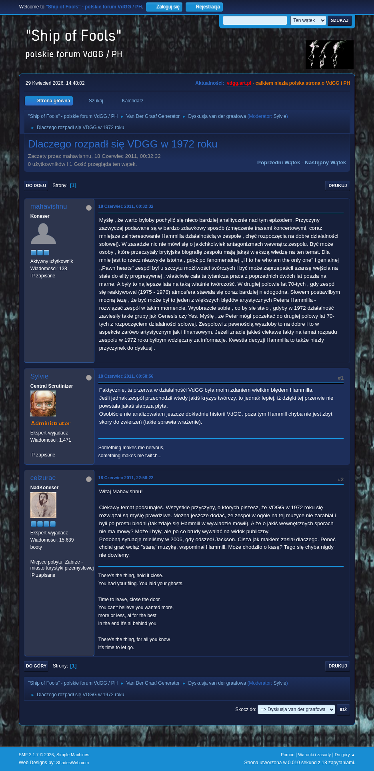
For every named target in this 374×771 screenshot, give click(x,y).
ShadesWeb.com (72, 762)
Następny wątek (325, 162)
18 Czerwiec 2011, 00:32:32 (126, 206)
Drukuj (337, 185)
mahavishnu (48, 206)
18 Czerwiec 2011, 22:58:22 (126, 477)
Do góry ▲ (345, 754)
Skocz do (245, 709)
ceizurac (43, 478)
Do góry (36, 665)
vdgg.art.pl (239, 83)
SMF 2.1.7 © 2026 (36, 754)
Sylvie (280, 116)
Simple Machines (72, 754)
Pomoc (287, 754)
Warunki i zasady (314, 754)
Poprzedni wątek (278, 162)
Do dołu (36, 185)
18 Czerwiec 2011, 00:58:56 (126, 376)
